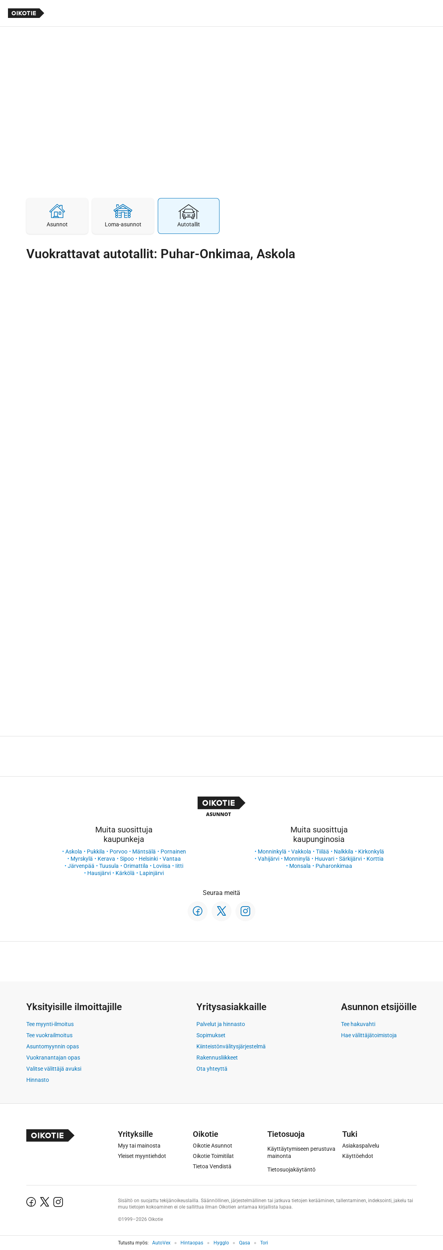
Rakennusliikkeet (217, 1057)
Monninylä (297, 859)
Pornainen (173, 851)
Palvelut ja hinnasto (220, 1024)
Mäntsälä (144, 851)
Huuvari (324, 859)
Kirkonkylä (371, 851)
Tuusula (109, 866)
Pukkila (96, 851)
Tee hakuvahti (358, 1024)
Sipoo (127, 859)
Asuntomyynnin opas (52, 1046)
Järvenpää (81, 866)
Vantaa (172, 859)
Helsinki (148, 859)
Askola (73, 851)
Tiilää (322, 851)
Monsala (300, 866)
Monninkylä (272, 851)
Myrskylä (82, 859)
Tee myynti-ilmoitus (50, 1024)
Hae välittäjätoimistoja (369, 1035)
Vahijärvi (268, 859)
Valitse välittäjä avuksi (53, 1069)
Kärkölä (125, 873)
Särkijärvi (350, 859)
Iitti (179, 866)
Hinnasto (37, 1080)
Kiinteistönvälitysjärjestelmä (231, 1046)
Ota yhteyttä (211, 1069)
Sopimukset (210, 1035)
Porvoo (118, 851)
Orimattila (135, 866)
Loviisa (162, 866)
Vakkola (301, 851)
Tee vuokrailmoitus (49, 1035)
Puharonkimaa (334, 866)
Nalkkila (343, 851)
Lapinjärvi (151, 873)
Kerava (106, 859)
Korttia (375, 859)
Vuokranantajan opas (53, 1057)
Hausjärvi (99, 873)
